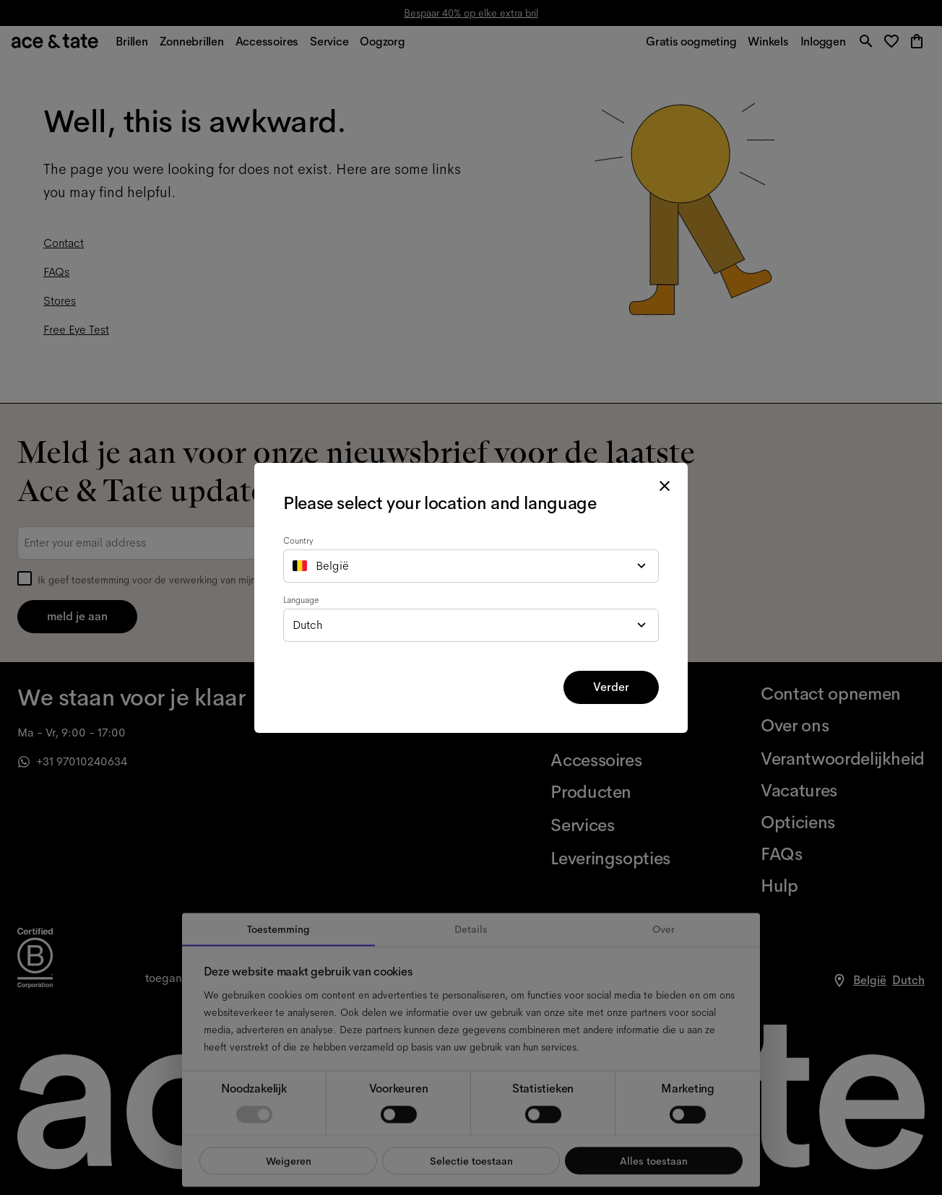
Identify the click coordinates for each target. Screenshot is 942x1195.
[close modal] (664, 486)
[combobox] (471, 566)
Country (298, 541)
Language (301, 600)
